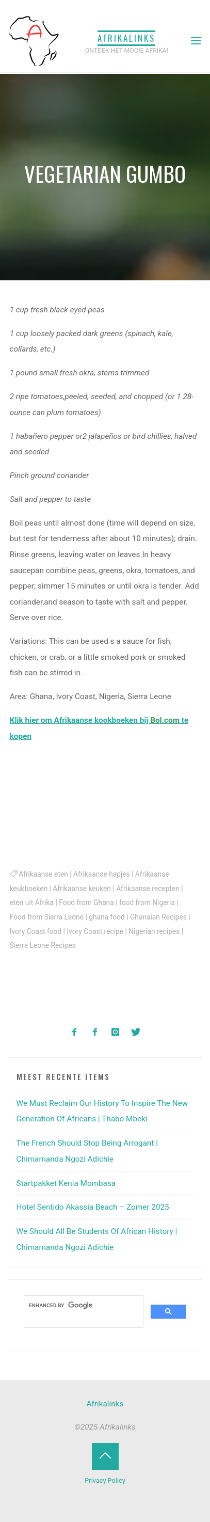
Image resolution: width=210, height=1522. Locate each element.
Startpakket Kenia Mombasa (66, 1183)
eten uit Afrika (32, 903)
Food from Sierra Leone (47, 917)
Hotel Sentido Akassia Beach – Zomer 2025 (93, 1207)
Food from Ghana (86, 903)
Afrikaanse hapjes (101, 874)
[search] (83, 1305)
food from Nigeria (147, 903)
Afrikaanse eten (43, 874)
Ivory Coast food (35, 931)
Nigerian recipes (154, 931)
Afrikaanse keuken (82, 888)
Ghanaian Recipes (158, 917)
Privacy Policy (105, 1480)
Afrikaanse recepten (148, 888)
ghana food (107, 917)
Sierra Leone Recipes (43, 945)
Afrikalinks (126, 37)
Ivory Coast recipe (95, 931)
